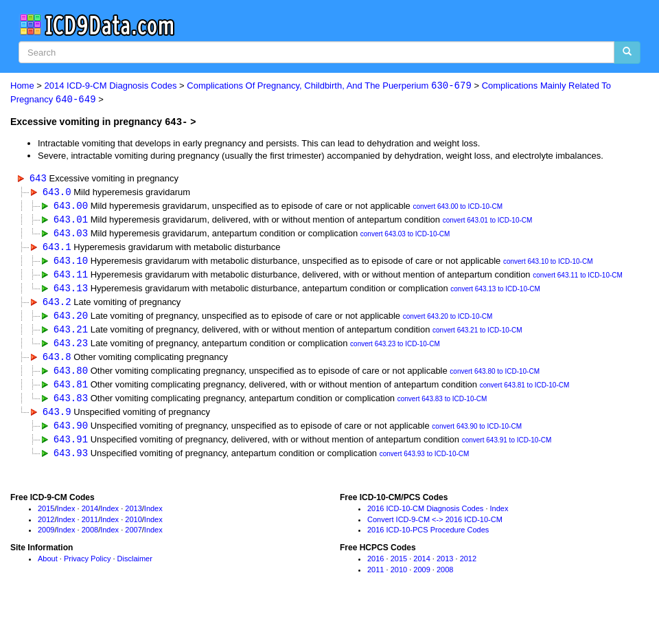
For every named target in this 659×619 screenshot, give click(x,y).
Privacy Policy (87, 567)
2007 (133, 538)
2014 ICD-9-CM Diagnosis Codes (111, 86)
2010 (133, 527)
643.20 (71, 319)
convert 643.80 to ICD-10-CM (495, 377)
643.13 (71, 290)
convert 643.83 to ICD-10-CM (442, 405)
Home (22, 86)
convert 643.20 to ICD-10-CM (448, 320)
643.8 (57, 361)
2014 (90, 517)
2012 (46, 527)
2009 (46, 538)
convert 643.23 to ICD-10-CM (395, 349)
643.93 (71, 460)
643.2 (57, 305)
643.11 (71, 277)
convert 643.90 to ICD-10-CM (477, 434)
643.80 (71, 376)
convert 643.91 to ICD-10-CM (507, 448)
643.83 (71, 404)
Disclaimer (134, 567)
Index (66, 517)
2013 (133, 517)
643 (38, 178)
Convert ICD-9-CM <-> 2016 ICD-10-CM (434, 527)
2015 (46, 517)
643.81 (71, 389)
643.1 (57, 249)
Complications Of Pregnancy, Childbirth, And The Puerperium (329, 86)
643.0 (57, 192)
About (48, 567)
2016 (375, 567)
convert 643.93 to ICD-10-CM (425, 462)
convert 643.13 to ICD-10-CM (495, 292)
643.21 (71, 333)
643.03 (71, 234)
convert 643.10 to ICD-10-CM (548, 264)
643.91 (71, 446)
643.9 (57, 418)
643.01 (71, 220)
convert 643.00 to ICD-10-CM (457, 208)
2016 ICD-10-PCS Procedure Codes (428, 538)
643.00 (71, 206)
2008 (90, 538)
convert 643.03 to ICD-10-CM (405, 236)
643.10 (71, 262)
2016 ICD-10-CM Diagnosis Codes (425, 517)
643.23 (71, 347)
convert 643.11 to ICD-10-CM (578, 278)
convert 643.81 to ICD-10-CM (525, 391)
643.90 (71, 432)
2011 (90, 527)
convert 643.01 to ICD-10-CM (488, 222)
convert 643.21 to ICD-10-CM (477, 335)
